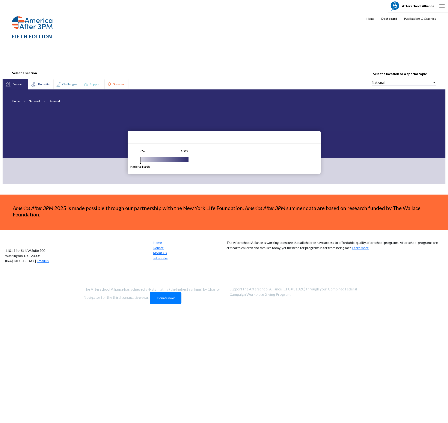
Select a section (24, 73)
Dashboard (389, 18)
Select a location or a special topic (400, 74)
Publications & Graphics (420, 18)
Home (370, 18)
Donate (158, 354)
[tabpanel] (224, 189)
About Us (160, 359)
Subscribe (160, 364)
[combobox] (404, 82)
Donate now (166, 404)
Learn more (360, 354)
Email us (43, 367)
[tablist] (65, 84)
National (34, 101)
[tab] (15, 84)
